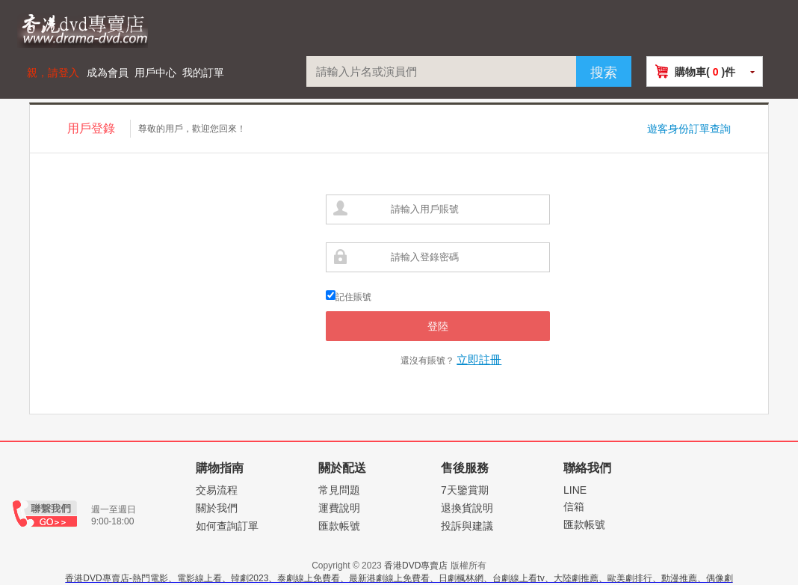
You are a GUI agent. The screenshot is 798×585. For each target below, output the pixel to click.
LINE (575, 490)
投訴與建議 (467, 526)
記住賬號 (353, 297)
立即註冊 (479, 359)
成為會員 (108, 73)
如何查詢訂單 (227, 526)
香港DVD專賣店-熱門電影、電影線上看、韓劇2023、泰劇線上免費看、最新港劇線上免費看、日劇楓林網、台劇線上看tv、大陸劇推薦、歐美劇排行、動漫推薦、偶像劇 (398, 578)
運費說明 (339, 508)
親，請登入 (53, 73)
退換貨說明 (467, 508)
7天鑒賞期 (465, 490)
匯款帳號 (339, 526)
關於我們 (217, 508)
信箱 (573, 506)
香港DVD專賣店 (416, 565)
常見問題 (339, 490)
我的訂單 (203, 73)
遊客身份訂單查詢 (689, 129)
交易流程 (217, 490)
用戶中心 (155, 73)
